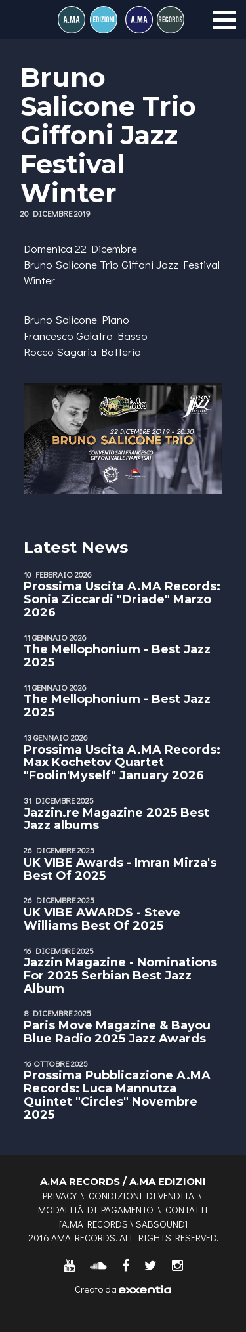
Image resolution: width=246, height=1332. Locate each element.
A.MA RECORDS (95, 1223)
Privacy (60, 1195)
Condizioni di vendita (141, 1195)
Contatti (186, 1209)
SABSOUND (160, 1223)
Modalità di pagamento (96, 1209)
